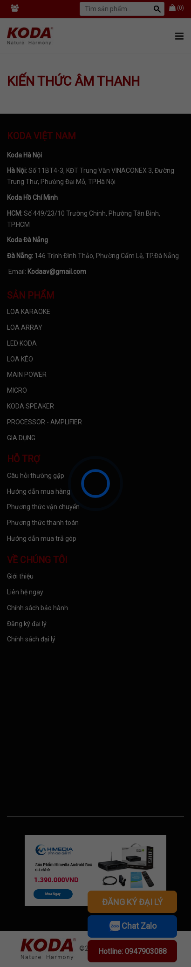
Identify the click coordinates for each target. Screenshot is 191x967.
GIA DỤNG (21, 438)
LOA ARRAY (24, 327)
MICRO (17, 390)
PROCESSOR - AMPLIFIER (44, 422)
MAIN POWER (27, 374)
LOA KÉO (20, 359)
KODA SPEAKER (30, 406)
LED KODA (22, 343)
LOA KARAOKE (28, 311)
